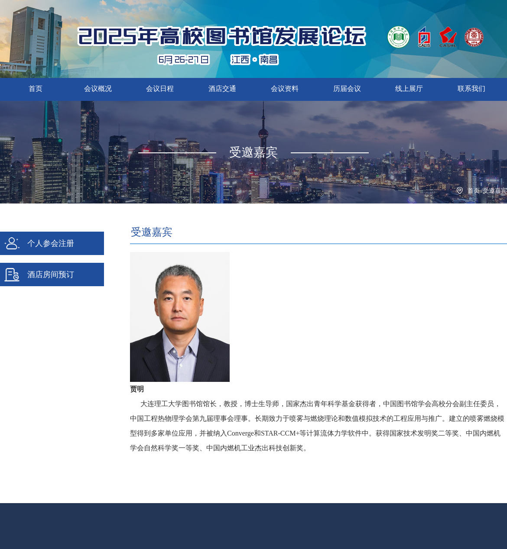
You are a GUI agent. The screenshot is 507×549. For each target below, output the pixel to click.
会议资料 (285, 88)
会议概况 (98, 88)
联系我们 (471, 88)
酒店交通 (222, 88)
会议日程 (160, 88)
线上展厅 (409, 88)
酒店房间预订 (38, 274)
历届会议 (347, 88)
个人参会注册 (38, 243)
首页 (35, 88)
